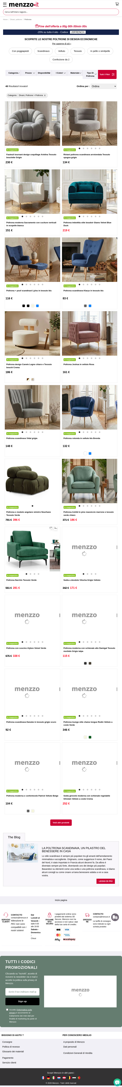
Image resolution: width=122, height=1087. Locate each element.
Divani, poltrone (16, 19)
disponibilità (44, 73)
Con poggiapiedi (20, 51)
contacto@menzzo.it (101, 917)
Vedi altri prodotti (61, 822)
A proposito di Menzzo (74, 1042)
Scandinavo (43, 51)
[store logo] (61, 4)
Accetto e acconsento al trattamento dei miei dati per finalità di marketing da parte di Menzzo (21, 1016)
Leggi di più (106, 881)
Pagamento (7, 1058)
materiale (75, 73)
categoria (13, 73)
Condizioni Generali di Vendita (77, 1053)
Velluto (61, 51)
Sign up (22, 1001)
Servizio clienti (9, 1062)
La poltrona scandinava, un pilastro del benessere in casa (73, 850)
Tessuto (78, 51)
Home (5, 19)
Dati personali (70, 1046)
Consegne (7, 1042)
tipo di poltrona (90, 74)
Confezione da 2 (61, 59)
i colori (59, 73)
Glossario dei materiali (13, 1051)
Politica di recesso (11, 1046)
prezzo (28, 73)
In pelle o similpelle (100, 51)
